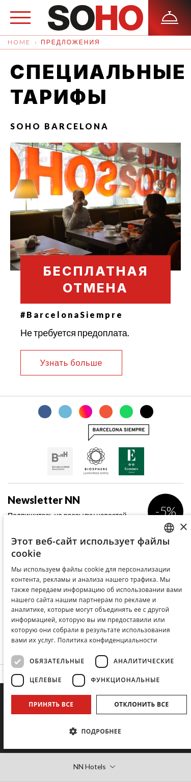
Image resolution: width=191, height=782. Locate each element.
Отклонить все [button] (141, 704)
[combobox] (169, 528)
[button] (99, 731)
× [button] (183, 527)
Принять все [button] (51, 704)
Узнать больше (71, 362)
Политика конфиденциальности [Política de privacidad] (107, 640)
